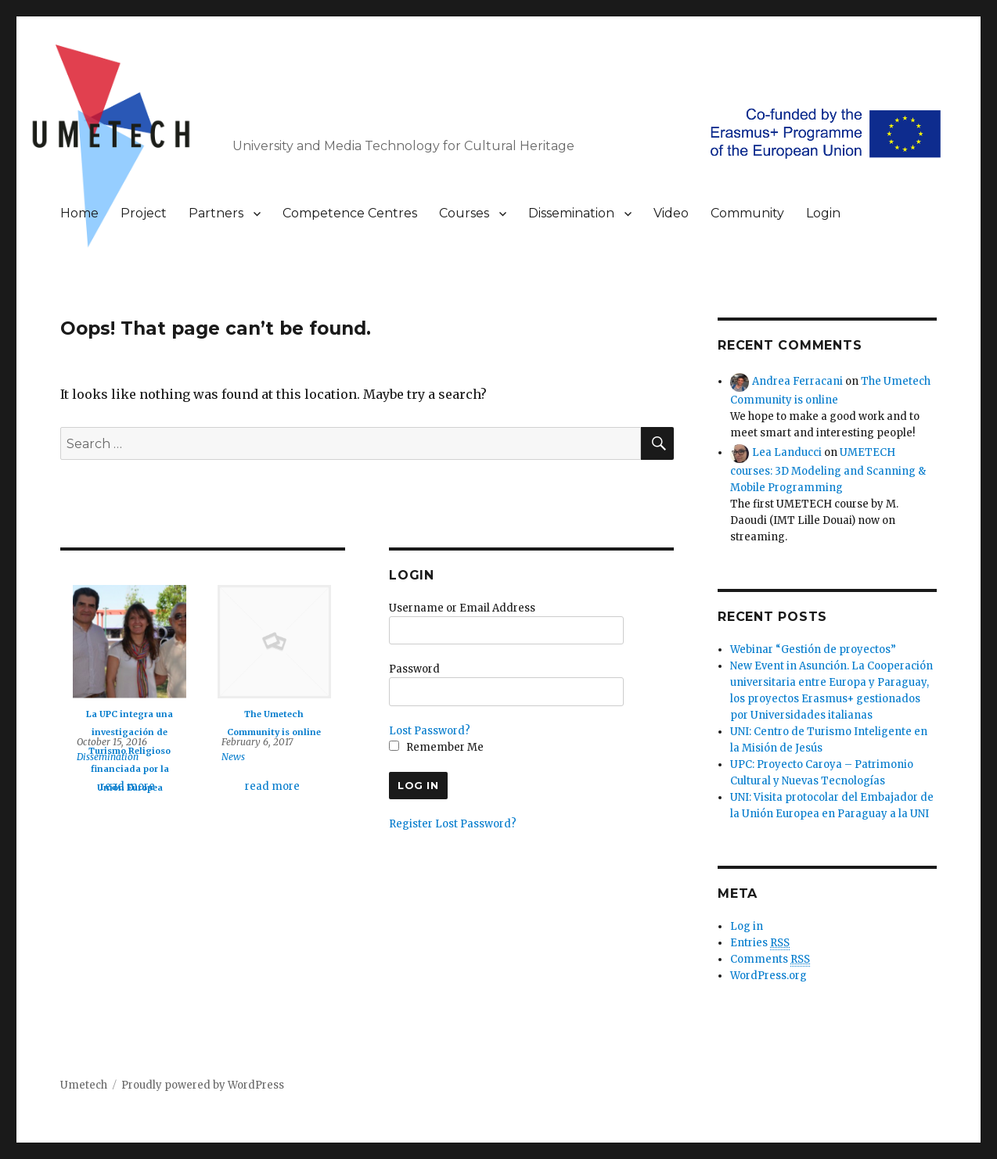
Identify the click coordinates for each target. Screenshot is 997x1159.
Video (671, 213)
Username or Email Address (462, 608)
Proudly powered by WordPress (202, 1085)
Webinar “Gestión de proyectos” (813, 649)
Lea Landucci (787, 452)
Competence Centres (350, 213)
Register (411, 824)
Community (747, 213)
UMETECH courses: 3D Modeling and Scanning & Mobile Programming (828, 469)
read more (127, 786)
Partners (216, 213)
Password (414, 669)
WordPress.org (768, 975)
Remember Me (436, 747)
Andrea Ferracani (797, 381)
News (233, 756)
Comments (770, 960)
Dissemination (571, 213)
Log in (746, 926)
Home (79, 213)
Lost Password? (429, 730)
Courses (464, 213)
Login (823, 213)
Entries (760, 943)
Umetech (83, 1085)
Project (144, 213)
